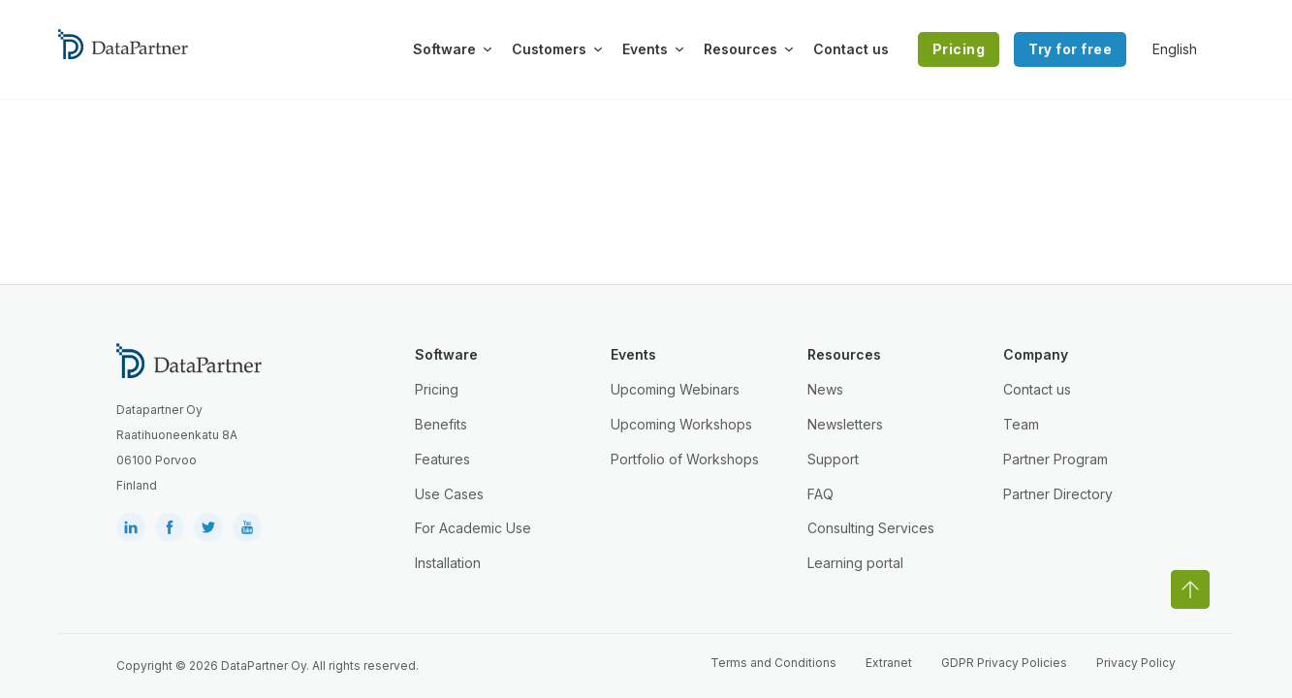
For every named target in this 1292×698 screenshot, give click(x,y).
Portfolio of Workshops (685, 459)
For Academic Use (473, 528)
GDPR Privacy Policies (1004, 662)
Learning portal (855, 563)
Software (444, 49)
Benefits (441, 424)
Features (442, 459)
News (825, 389)
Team (1021, 424)
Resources (740, 49)
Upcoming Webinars (675, 389)
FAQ (820, 494)
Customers (549, 49)
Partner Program (1055, 459)
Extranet (889, 662)
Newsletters (845, 424)
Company (1035, 354)
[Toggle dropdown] (487, 49)
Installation (448, 563)
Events (645, 49)
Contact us (851, 49)
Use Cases (449, 494)
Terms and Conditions (773, 662)
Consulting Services (870, 528)
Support (833, 459)
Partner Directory (1058, 494)
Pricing (959, 49)
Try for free (1070, 49)
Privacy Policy (1136, 662)
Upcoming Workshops (681, 424)
